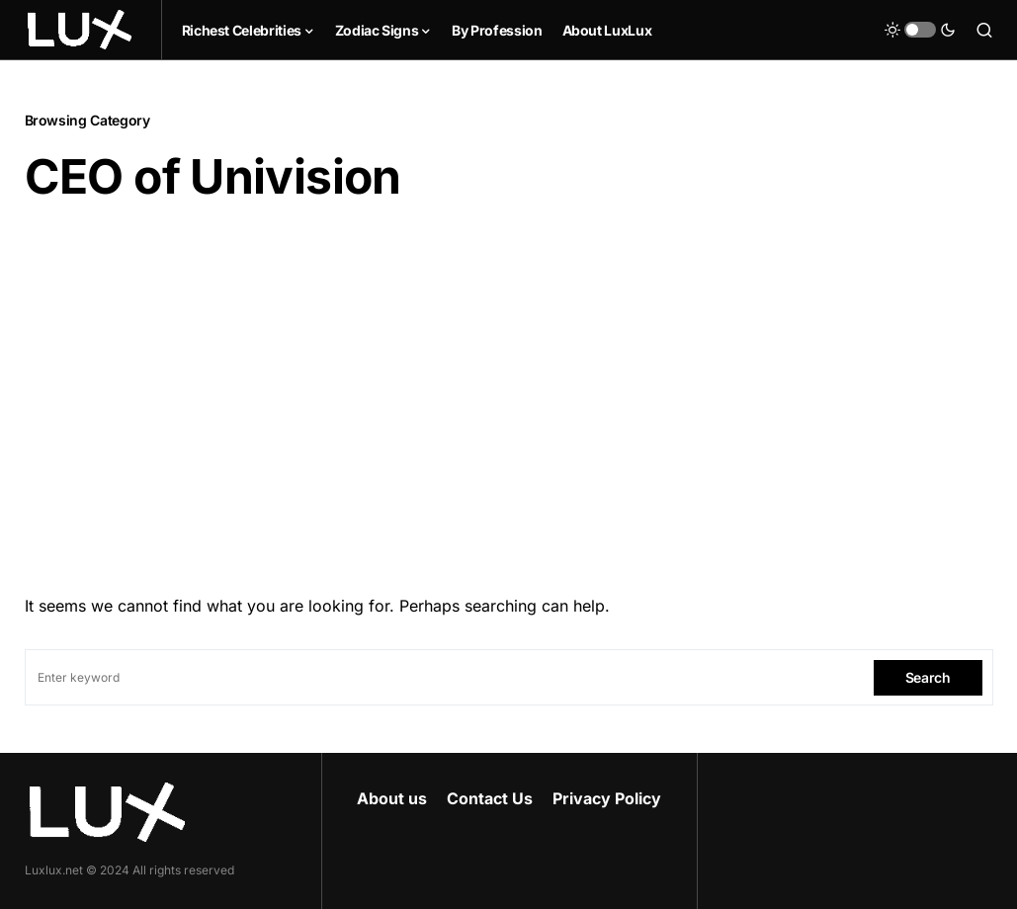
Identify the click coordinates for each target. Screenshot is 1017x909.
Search (928, 677)
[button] (920, 29)
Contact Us (490, 798)
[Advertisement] (509, 392)
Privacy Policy (606, 798)
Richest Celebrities (241, 30)
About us (392, 798)
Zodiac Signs (377, 30)
